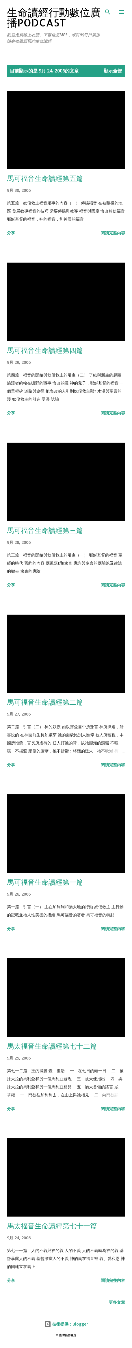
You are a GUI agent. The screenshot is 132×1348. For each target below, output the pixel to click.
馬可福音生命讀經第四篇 (45, 350)
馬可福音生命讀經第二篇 (45, 702)
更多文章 (117, 1302)
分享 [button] (11, 233)
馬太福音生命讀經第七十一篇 (52, 1225)
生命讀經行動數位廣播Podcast (54, 17)
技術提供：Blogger (66, 1324)
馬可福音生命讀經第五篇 (45, 178)
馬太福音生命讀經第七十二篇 (52, 1046)
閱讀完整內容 (113, 233)
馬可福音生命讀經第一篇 (45, 882)
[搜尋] (107, 10)
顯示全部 (113, 71)
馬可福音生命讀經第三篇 (45, 530)
